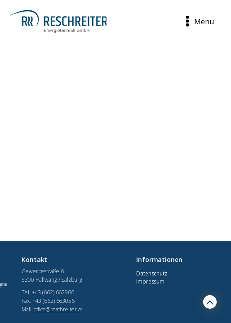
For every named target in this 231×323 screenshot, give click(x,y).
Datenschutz (151, 273)
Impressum (150, 281)
